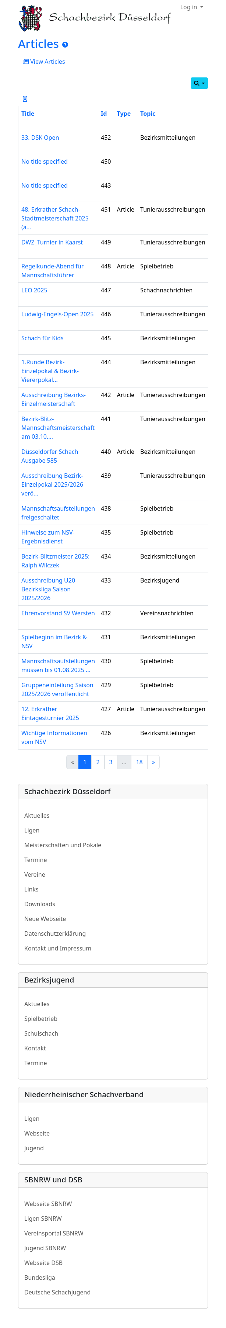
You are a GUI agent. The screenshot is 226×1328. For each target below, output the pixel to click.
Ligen (31, 830)
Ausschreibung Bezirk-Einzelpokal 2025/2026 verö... (52, 484)
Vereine (34, 874)
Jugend (34, 1148)
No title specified (44, 161)
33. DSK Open (40, 137)
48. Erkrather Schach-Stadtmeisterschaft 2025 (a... (55, 218)
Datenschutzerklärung (55, 933)
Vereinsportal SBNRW (54, 1233)
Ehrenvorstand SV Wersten (58, 613)
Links (31, 889)
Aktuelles (36, 815)
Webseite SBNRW (48, 1204)
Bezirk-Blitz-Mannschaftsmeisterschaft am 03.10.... (58, 428)
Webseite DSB (43, 1263)
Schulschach (41, 1033)
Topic (147, 113)
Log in (189, 7)
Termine (35, 860)
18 (139, 762)
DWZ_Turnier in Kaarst (52, 242)
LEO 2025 (34, 290)
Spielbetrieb (40, 1019)
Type (124, 113)
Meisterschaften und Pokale (62, 845)
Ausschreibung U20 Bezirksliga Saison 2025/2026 (48, 589)
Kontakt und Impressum (57, 948)
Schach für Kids (42, 338)
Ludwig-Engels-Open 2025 (57, 314)
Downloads (39, 904)
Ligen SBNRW (43, 1218)
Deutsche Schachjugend (57, 1292)
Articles (38, 43)
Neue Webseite (45, 919)
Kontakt (35, 1048)
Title (27, 113)
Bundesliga (39, 1277)
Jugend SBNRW (45, 1248)
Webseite (37, 1133)
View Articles (44, 62)
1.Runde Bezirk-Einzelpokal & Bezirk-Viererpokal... (50, 371)
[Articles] (65, 45)
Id (104, 113)
